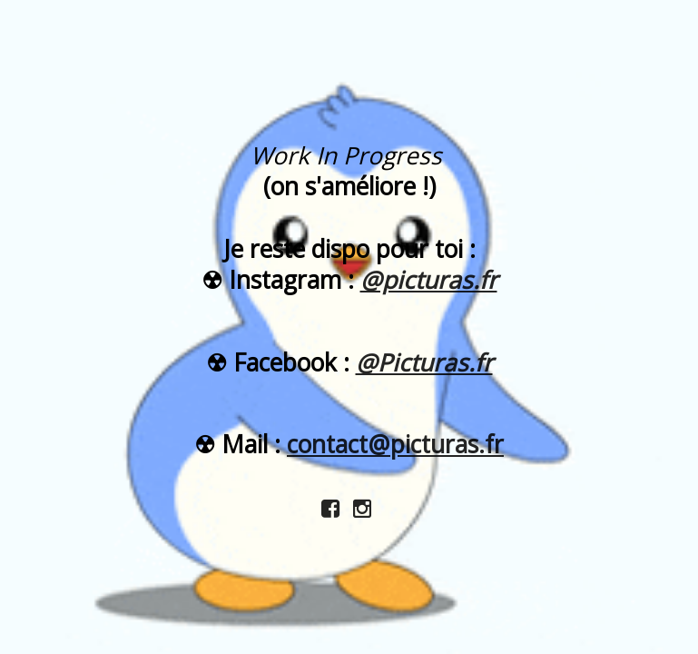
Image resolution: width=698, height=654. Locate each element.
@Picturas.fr (424, 362)
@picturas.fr (428, 279)
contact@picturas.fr (395, 444)
